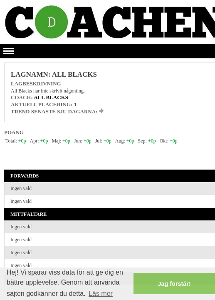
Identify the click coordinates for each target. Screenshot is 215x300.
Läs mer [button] (101, 293)
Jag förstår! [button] (174, 283)
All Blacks (51, 97)
